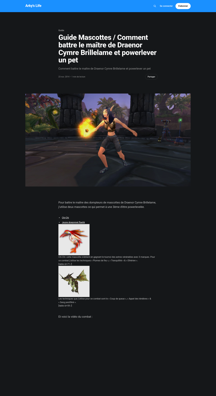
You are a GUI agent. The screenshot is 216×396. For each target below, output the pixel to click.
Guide (61, 30)
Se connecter (166, 6)
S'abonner (183, 6)
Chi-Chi (65, 217)
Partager (151, 77)
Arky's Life (33, 5)
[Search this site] (155, 6)
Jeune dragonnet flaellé (73, 222)
